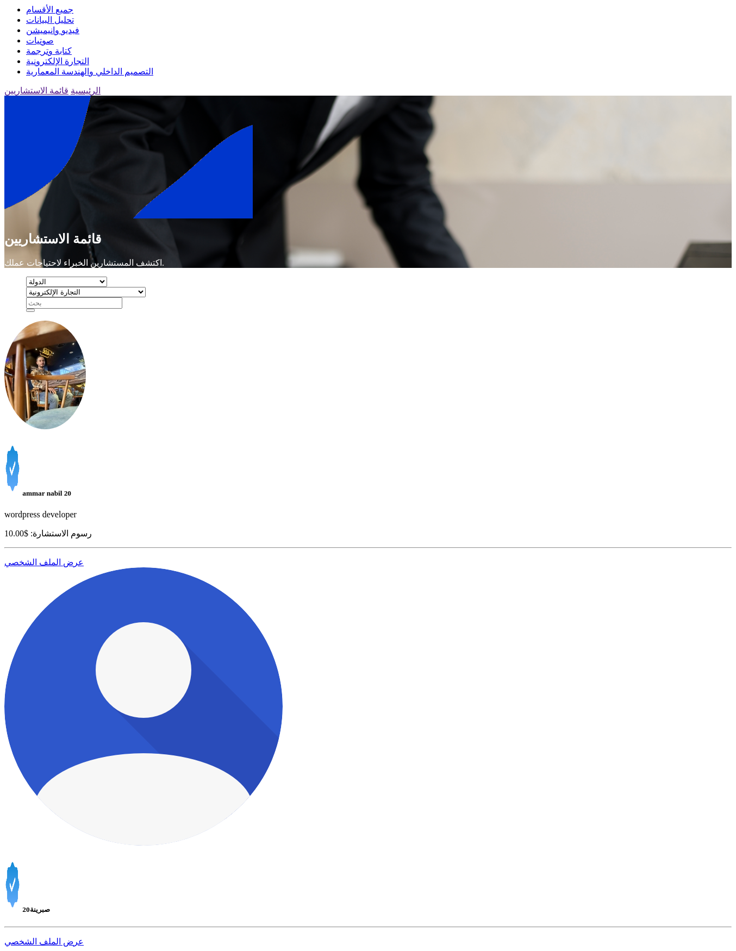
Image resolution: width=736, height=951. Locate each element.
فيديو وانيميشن (52, 30)
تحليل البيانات (50, 19)
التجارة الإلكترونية (57, 61)
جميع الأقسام (49, 9)
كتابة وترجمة (49, 50)
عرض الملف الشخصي (44, 562)
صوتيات (40, 40)
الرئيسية (86, 90)
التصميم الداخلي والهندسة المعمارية (89, 71)
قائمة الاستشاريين (36, 90)
